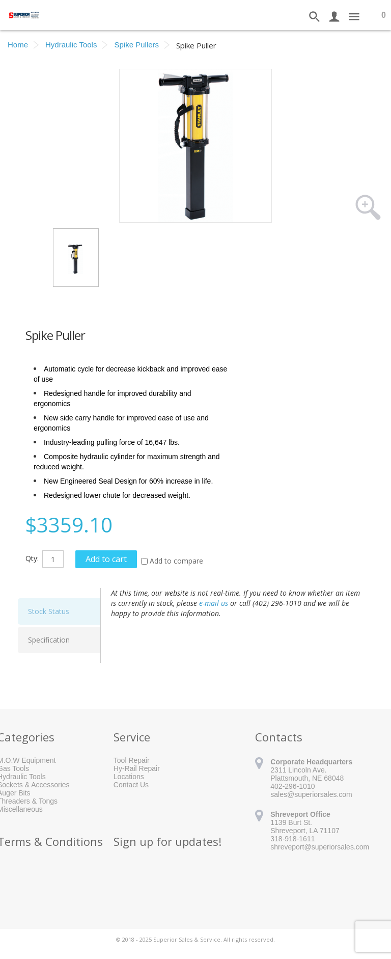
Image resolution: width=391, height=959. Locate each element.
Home (18, 44)
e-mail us (213, 603)
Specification (49, 640)
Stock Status (48, 611)
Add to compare (176, 561)
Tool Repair (132, 760)
